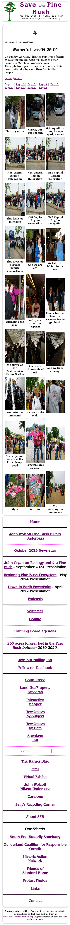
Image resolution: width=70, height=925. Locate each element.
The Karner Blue (35, 761)
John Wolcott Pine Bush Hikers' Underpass (35, 536)
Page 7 (20, 87)
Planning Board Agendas (35, 631)
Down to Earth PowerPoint (29, 587)
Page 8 (32, 87)
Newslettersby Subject (35, 714)
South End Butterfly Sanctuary (35, 837)
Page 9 (43, 87)
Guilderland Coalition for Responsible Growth (35, 846)
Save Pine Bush (41, 8)
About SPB (35, 817)
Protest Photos (35, 880)
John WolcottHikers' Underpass (35, 786)
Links (35, 888)
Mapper (35, 704)
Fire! (35, 769)
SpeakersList (35, 738)
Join (21, 660)
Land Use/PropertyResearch (35, 690)
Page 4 (43, 84)
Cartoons (35, 796)
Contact (35, 901)
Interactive (35, 700)
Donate (35, 619)
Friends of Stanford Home (35, 870)
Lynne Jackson (13, 78)
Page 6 (9, 87)
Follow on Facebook (35, 668)
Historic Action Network (35, 858)
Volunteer (35, 611)
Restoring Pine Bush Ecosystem (30, 575)
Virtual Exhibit (35, 777)
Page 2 (20, 84)
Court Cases (35, 680)
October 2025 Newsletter (35, 550)
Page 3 (32, 84)
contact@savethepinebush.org (18, 916)
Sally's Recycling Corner (35, 804)
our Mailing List (38, 660)
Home (35, 522)
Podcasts (35, 599)
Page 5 (54, 84)
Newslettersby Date (35, 726)
